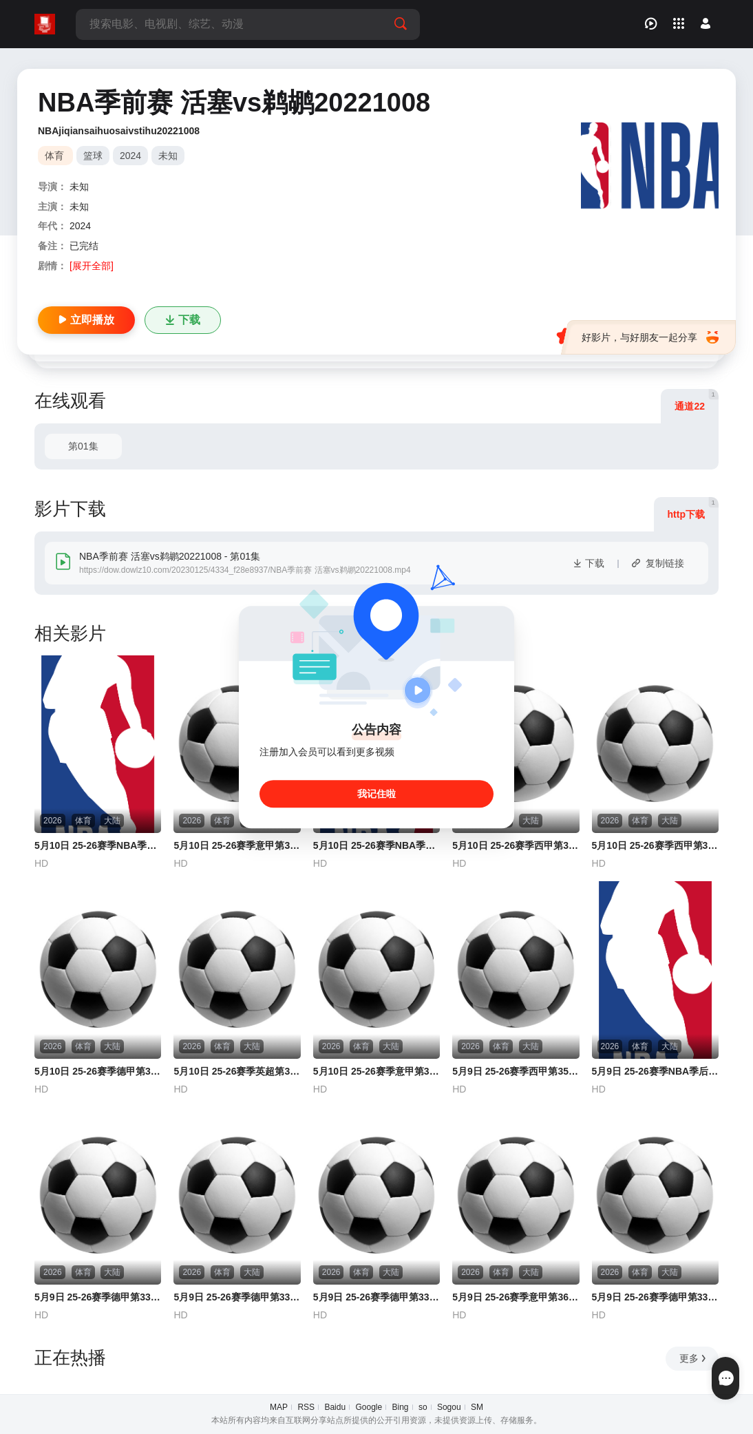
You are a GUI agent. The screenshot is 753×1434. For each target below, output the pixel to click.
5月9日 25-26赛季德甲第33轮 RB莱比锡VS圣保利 (376, 1297)
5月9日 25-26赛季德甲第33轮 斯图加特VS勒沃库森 (97, 1297)
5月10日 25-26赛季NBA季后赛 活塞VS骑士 (376, 845)
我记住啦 (376, 793)
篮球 (93, 155)
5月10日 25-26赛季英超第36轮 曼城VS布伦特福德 (236, 1071)
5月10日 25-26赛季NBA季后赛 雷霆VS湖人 (97, 845)
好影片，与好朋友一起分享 (650, 337)
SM (477, 1407)
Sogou (449, 1407)
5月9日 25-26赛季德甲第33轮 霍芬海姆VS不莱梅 (655, 1297)
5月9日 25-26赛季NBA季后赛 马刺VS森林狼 (655, 1071)
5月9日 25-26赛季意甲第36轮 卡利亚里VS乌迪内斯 (515, 1297)
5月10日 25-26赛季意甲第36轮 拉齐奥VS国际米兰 (376, 1071)
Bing (400, 1407)
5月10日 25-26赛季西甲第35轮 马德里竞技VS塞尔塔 (515, 845)
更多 (693, 1358)
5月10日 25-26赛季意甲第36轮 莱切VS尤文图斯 (236, 845)
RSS (306, 1407)
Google (368, 1407)
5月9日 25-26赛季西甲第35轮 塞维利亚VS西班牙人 (515, 1071)
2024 (130, 155)
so (422, 1407)
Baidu (335, 1407)
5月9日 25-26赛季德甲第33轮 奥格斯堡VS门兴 (236, 1297)
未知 (168, 155)
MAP (279, 1407)
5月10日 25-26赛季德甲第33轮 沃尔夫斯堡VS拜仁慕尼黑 (97, 1071)
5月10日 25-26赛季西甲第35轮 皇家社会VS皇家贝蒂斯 (655, 845)
